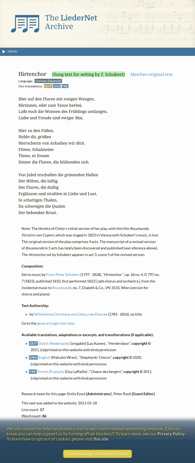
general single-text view (56, 323)
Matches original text (151, 74)
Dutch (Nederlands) (54, 343)
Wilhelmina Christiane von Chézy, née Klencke (70, 314)
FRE (65, 86)
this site (100, 438)
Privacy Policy (171, 433)
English (44, 357)
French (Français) (51, 372)
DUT (47, 86)
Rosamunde (61, 288)
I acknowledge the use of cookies (97, 453)
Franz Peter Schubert (63, 275)
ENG (56, 86)
